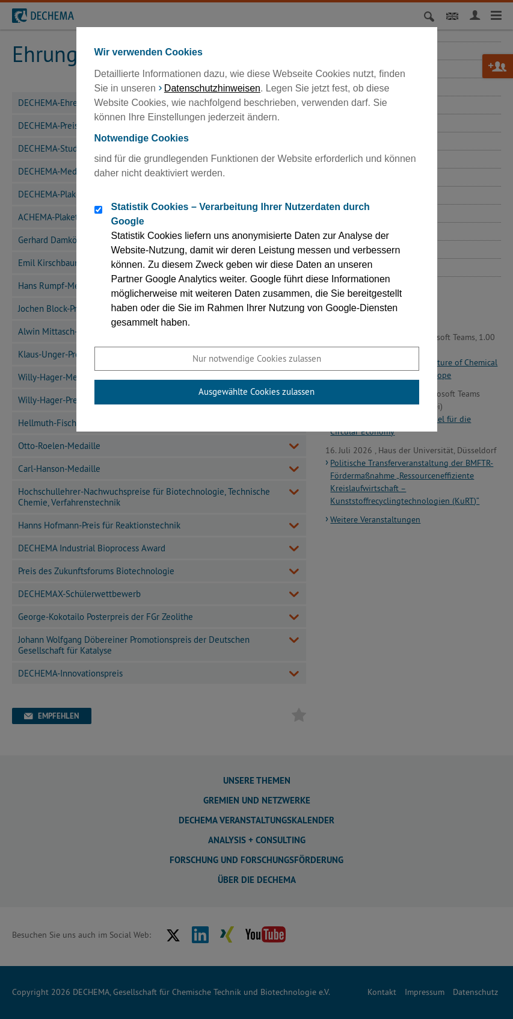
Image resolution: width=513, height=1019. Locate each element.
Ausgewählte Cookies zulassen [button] (256, 391)
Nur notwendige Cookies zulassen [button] (256, 358)
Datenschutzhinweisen (212, 88)
